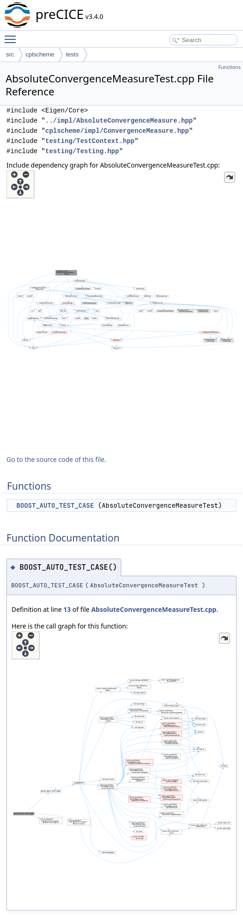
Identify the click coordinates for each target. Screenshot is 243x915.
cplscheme (39, 54)
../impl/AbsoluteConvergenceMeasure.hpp (119, 120)
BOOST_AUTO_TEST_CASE (55, 505)
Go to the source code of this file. (56, 459)
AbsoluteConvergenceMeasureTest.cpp (153, 609)
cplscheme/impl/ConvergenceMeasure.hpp (117, 130)
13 (67, 609)
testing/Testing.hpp (82, 151)
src (10, 54)
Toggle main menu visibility (12, 35)
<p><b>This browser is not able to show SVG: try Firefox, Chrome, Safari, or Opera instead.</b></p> (121, 309)
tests (72, 54)
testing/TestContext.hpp (89, 141)
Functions (229, 67)
